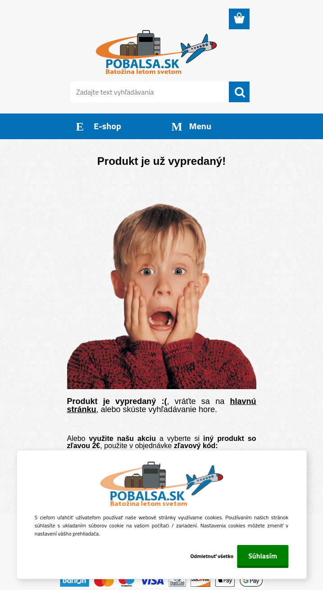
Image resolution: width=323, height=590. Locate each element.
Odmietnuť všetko (212, 556)
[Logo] (156, 52)
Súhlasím (262, 555)
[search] (239, 92)
